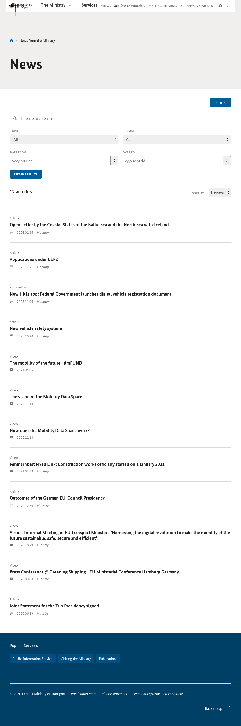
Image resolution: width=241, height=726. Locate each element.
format (128, 131)
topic (21, 131)
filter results (26, 174)
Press (220, 103)
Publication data (83, 693)
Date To (129, 152)
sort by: (198, 193)
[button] (114, 160)
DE (228, 10)
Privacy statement (114, 693)
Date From (18, 152)
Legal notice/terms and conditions (157, 693)
